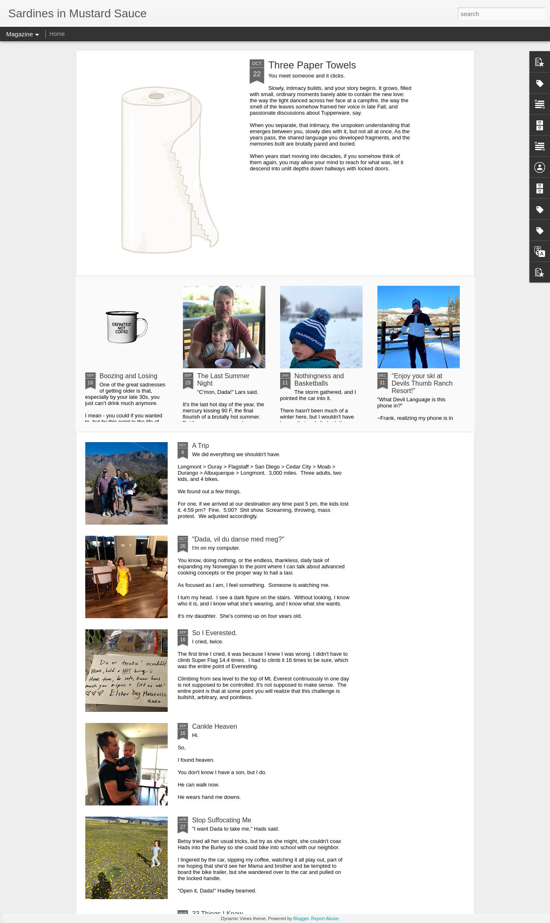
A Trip (200, 445)
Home (57, 34)
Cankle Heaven (214, 726)
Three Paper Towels (312, 65)
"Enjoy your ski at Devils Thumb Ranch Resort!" (422, 383)
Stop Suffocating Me (221, 820)
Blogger (301, 918)
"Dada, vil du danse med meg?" (238, 539)
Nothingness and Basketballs (319, 379)
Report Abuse (325, 918)
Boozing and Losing (129, 375)
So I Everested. (214, 632)
